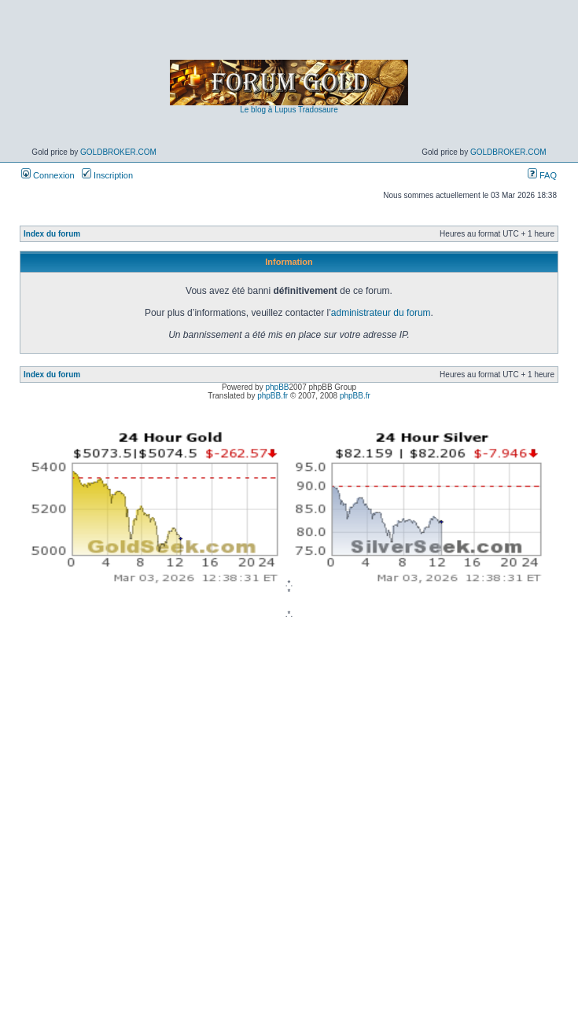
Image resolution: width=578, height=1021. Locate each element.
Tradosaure (318, 109)
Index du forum (52, 234)
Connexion (48, 175)
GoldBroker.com (118, 152)
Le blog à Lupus (268, 109)
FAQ (542, 175)
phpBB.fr (272, 395)
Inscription (107, 175)
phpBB (277, 387)
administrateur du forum (381, 312)
